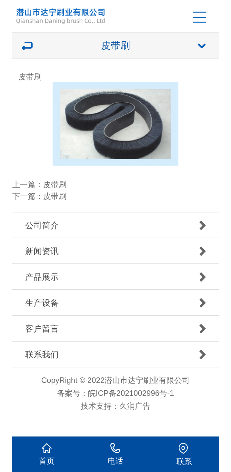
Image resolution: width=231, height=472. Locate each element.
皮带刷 (54, 184)
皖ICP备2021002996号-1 (131, 393)
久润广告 (134, 406)
